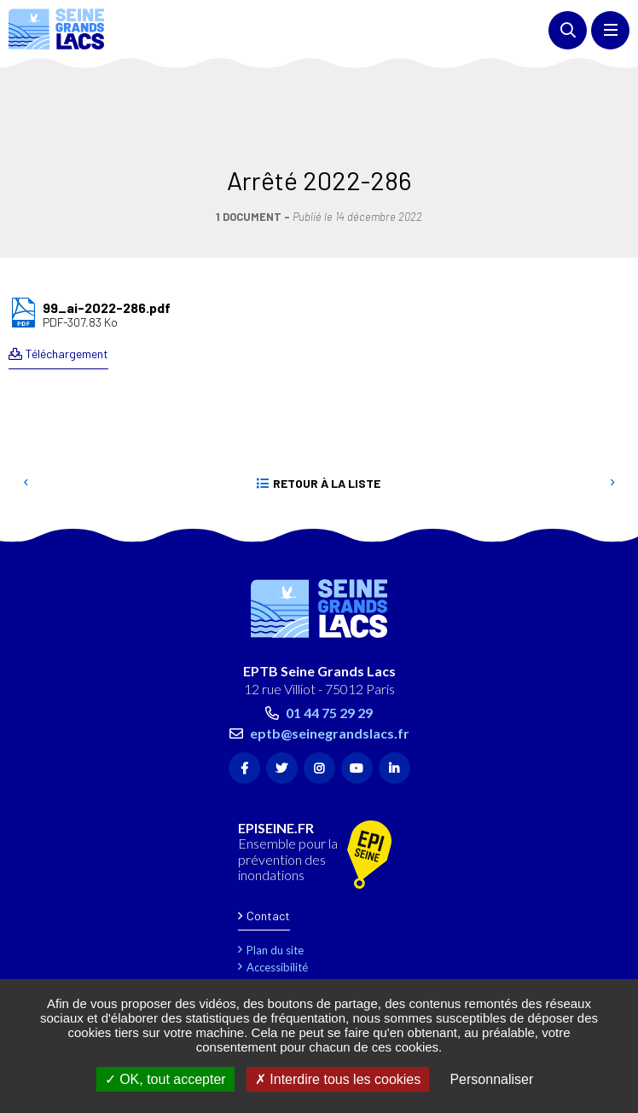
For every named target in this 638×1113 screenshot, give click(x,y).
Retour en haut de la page (599, 457)
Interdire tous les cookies (337, 1079)
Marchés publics (286, 941)
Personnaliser (491, 1079)
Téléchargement (67, 277)
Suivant (612, 407)
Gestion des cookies (296, 958)
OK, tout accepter (165, 1079)
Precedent (26, 407)
